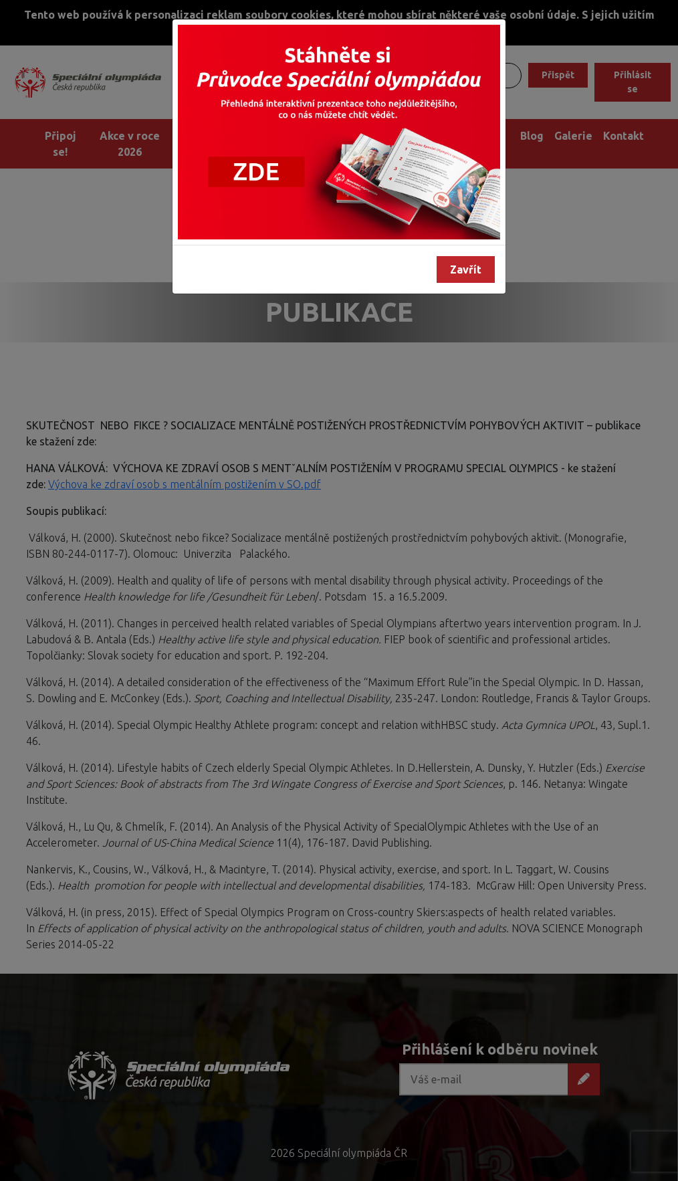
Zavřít (465, 269)
